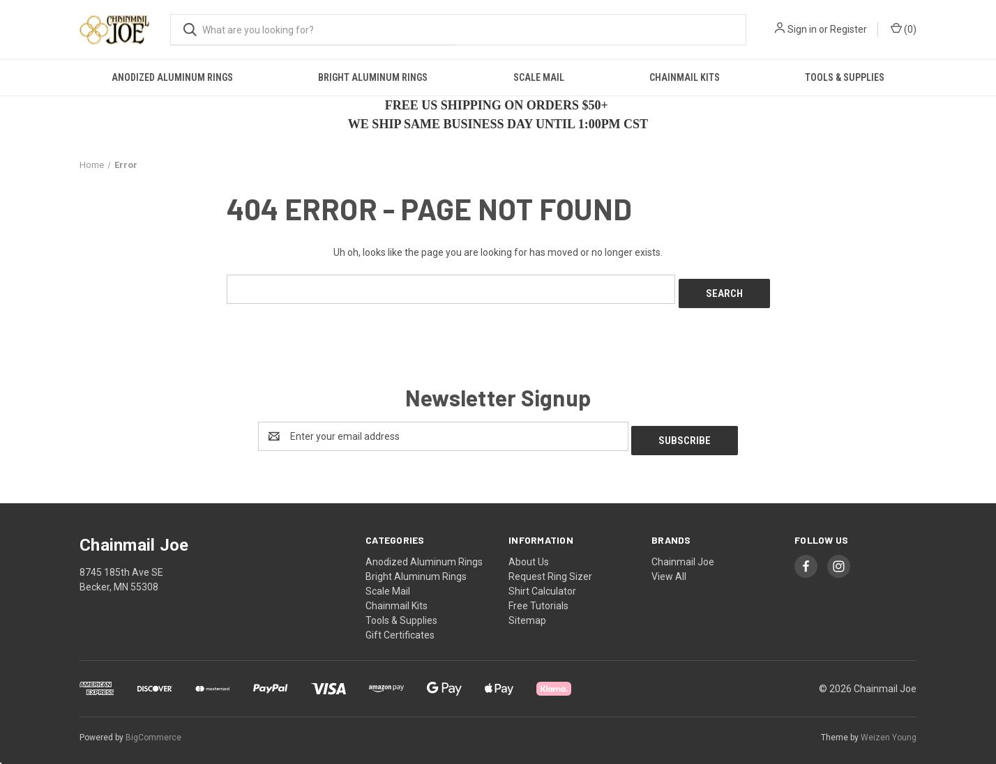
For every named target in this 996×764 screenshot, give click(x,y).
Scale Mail (538, 77)
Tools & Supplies (844, 77)
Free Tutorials (538, 596)
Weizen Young (888, 728)
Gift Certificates (400, 626)
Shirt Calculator (542, 582)
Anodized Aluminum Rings (172, 77)
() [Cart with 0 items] (903, 28)
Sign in (802, 29)
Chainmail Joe (682, 552)
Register (848, 29)
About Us (528, 552)
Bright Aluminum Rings (373, 77)
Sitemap (527, 611)
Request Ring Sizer (550, 567)
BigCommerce (153, 728)
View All (668, 567)
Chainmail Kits (684, 77)
